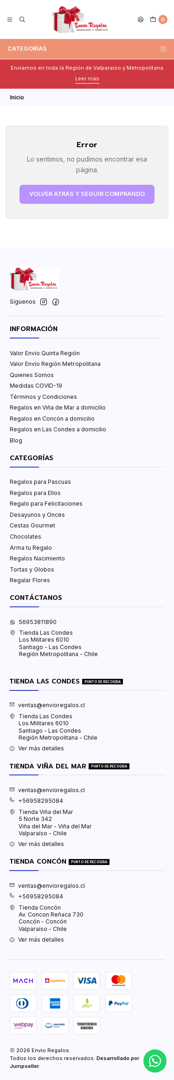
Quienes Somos (32, 374)
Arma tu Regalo (31, 547)
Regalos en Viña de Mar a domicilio (58, 407)
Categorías (87, 48)
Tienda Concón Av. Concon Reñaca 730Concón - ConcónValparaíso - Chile (46, 918)
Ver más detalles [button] (36, 748)
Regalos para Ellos (35, 492)
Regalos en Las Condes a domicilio (58, 429)
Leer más (87, 78)
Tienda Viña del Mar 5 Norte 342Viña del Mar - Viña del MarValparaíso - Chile (50, 822)
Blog (16, 440)
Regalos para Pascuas (40, 481)
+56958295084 (36, 800)
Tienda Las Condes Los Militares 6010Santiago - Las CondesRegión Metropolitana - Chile (54, 643)
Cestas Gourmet (32, 525)
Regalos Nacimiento (37, 558)
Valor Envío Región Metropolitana (55, 363)
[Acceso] (141, 20)
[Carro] (158, 20)
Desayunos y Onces (37, 514)
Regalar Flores (30, 580)
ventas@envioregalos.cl (47, 705)
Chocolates (25, 536)
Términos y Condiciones (43, 396)
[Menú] (10, 20)
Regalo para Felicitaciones (46, 503)
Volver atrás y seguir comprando (87, 193)
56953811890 (33, 621)
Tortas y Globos (32, 569)
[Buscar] (22, 20)
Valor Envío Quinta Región (45, 353)
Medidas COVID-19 (36, 385)
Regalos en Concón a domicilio (52, 418)
